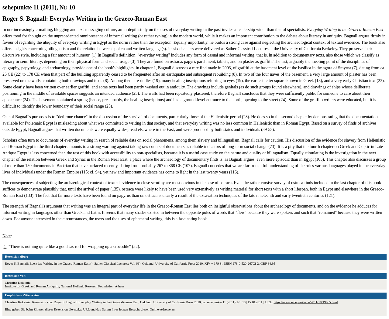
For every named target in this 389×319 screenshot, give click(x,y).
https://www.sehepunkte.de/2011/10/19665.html (306, 302)
